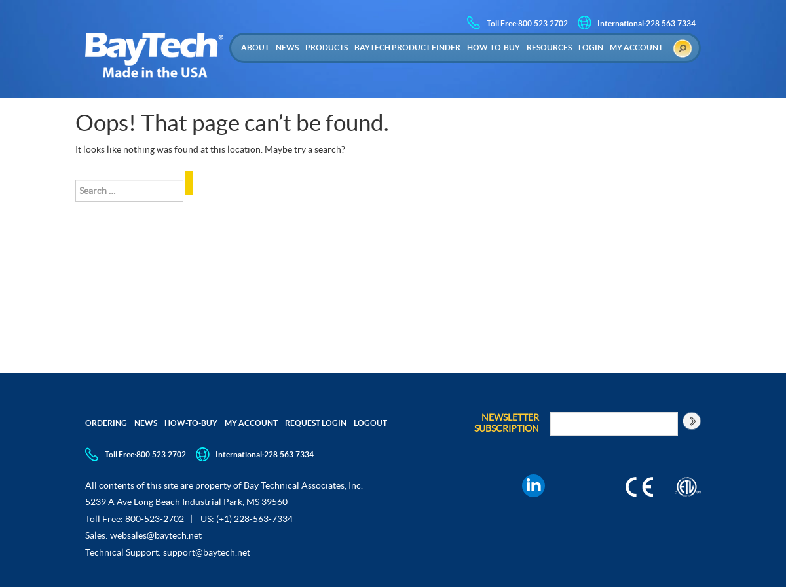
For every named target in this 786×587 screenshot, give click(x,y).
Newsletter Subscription (506, 423)
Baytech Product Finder (407, 47)
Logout (370, 423)
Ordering (106, 423)
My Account (636, 47)
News (287, 47)
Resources (549, 47)
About (255, 47)
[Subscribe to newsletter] (691, 421)
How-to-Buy (493, 47)
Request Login (315, 423)
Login (590, 47)
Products (326, 47)
